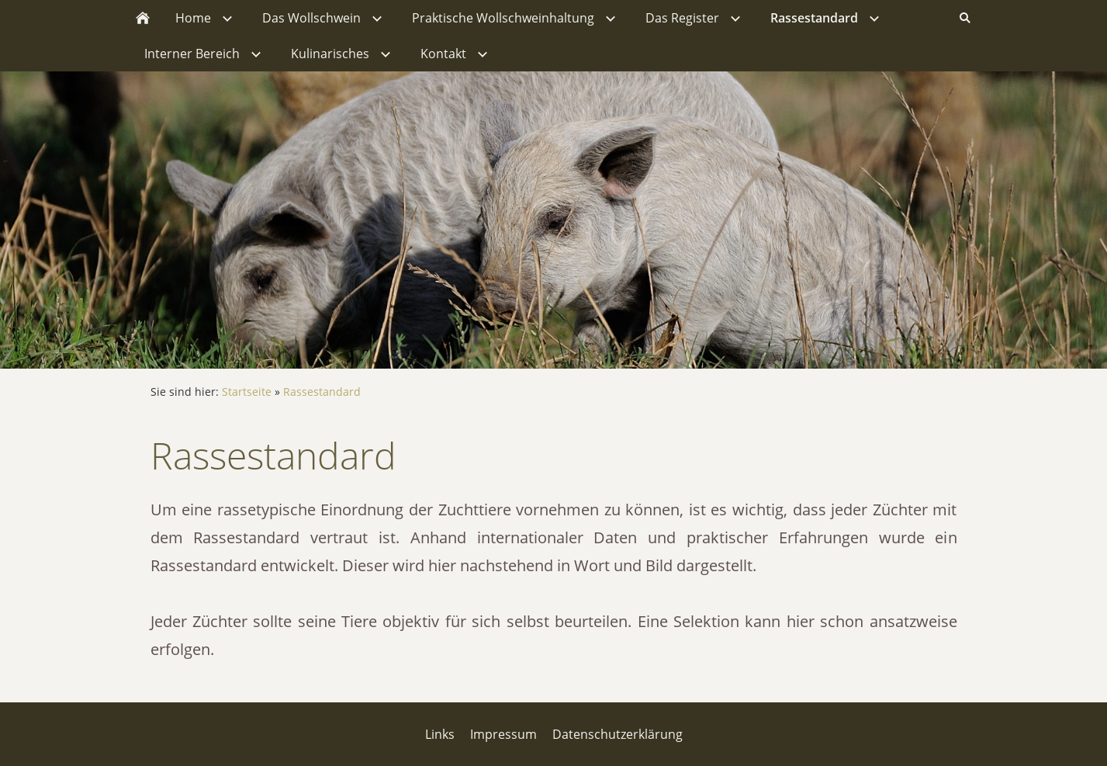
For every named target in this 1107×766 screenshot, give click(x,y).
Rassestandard (322, 391)
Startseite (247, 391)
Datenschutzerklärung (617, 734)
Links (440, 734)
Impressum (503, 734)
